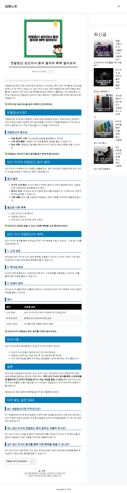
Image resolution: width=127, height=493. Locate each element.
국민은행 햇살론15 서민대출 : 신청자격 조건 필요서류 (44, 473)
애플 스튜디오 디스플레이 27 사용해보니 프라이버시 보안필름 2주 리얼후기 (107, 43)
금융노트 (11, 6)
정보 (43, 470)
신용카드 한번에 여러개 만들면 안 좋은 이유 (44, 475)
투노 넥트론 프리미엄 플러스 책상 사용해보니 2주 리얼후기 (108, 75)
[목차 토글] (31, 461)
